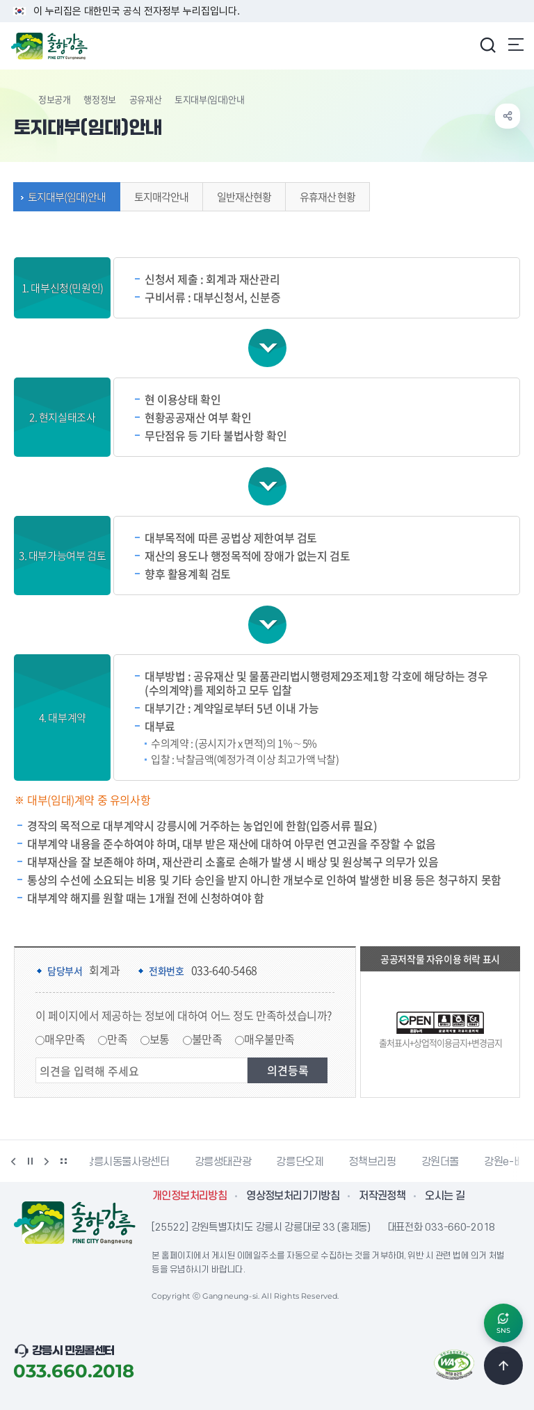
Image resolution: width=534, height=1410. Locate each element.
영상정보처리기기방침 (292, 1196)
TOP (503, 1365)
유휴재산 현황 (324, 196)
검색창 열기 (487, 44)
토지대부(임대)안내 (63, 196)
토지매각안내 (157, 196)
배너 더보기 (63, 1161)
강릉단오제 (305, 1162)
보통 (159, 1038)
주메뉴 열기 (516, 44)
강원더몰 (446, 1162)
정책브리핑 (377, 1162)
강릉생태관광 (228, 1162)
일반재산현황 (240, 196)
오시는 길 (444, 1196)
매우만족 (64, 1038)
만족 (117, 1038)
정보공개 (54, 99)
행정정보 (99, 99)
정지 (30, 1161)
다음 (46, 1161)
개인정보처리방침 (189, 1196)
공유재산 (145, 99)
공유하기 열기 (507, 116)
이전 (13, 1161)
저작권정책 (382, 1196)
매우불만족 (269, 1038)
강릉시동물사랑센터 (132, 1162)
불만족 (207, 1038)
